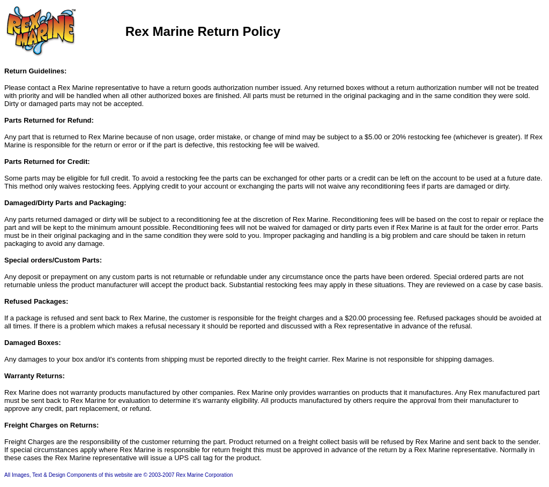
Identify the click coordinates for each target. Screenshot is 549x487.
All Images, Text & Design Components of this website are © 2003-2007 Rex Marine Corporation (118, 475)
